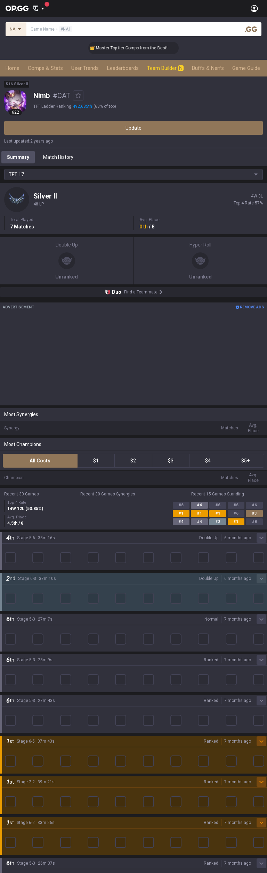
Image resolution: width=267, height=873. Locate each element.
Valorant (13, 606)
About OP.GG (18, 547)
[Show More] (38, 8)
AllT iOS (142, 615)
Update (133, 128)
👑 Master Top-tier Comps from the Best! (137, 48)
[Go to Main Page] (17, 8)
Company (14, 555)
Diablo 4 (13, 715)
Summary (18, 157)
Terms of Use (19, 808)
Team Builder (165, 68)
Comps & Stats (45, 68)
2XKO (10, 631)
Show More (133, 516)
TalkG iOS (144, 665)
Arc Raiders (17, 665)
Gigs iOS (143, 648)
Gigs (9, 765)
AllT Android (147, 606)
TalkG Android (149, 657)
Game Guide (246, 68)
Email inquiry (18, 825)
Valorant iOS (147, 631)
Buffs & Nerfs (208, 68)
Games (12, 732)
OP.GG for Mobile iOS (156, 598)
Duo (8, 740)
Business (143, 800)
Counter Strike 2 (22, 657)
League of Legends (25, 590)
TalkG (10, 748)
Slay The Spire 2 (22, 690)
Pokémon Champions (27, 707)
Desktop (13, 723)
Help (9, 816)
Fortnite (12, 648)
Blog (9, 563)
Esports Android (151, 673)
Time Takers (18, 698)
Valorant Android (152, 623)
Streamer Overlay (23, 773)
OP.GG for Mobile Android (161, 590)
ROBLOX (13, 673)
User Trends (85, 68)
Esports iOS (146, 682)
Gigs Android (147, 640)
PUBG (10, 623)
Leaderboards (123, 68)
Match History (58, 157)
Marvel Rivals (18, 640)
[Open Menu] (254, 8)
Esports (12, 757)
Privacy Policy (20, 800)
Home (12, 68)
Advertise (144, 808)
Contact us (16, 833)
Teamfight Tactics (24, 598)
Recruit (141, 816)
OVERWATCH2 (20, 615)
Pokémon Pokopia (24, 682)
